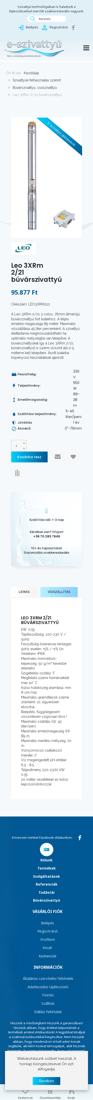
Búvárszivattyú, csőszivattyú (35, 88)
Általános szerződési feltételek (48, 978)
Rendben (46, 1082)
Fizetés (48, 994)
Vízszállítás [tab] (59, 592)
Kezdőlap (31, 73)
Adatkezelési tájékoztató (48, 986)
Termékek (46, 868)
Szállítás (48, 1003)
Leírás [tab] (24, 592)
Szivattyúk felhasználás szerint (37, 80)
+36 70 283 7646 (46, 536)
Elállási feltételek (48, 1011)
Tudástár (46, 892)
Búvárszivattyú (46, 900)
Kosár (47, 947)
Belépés (47, 922)
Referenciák (47, 884)
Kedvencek (47, 955)
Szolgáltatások (46, 876)
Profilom (47, 939)
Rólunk (46, 860)
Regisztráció (47, 931)
